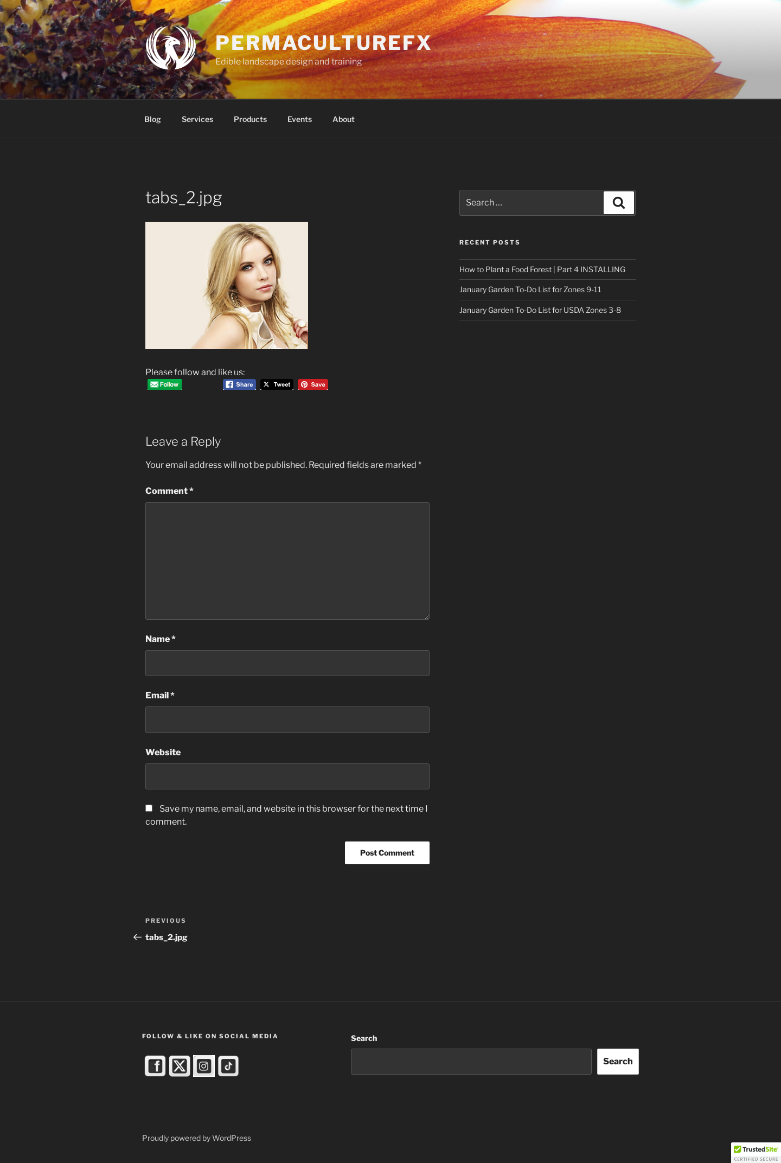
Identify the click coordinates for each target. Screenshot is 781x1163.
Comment (169, 491)
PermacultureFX (323, 43)
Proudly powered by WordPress (196, 1137)
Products (250, 119)
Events (299, 119)
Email (160, 695)
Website (163, 752)
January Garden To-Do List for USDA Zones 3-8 (540, 309)
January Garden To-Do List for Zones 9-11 (530, 289)
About (343, 119)
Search (364, 1038)
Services (197, 119)
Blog (152, 119)
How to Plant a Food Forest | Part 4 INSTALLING (542, 269)
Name (160, 639)
